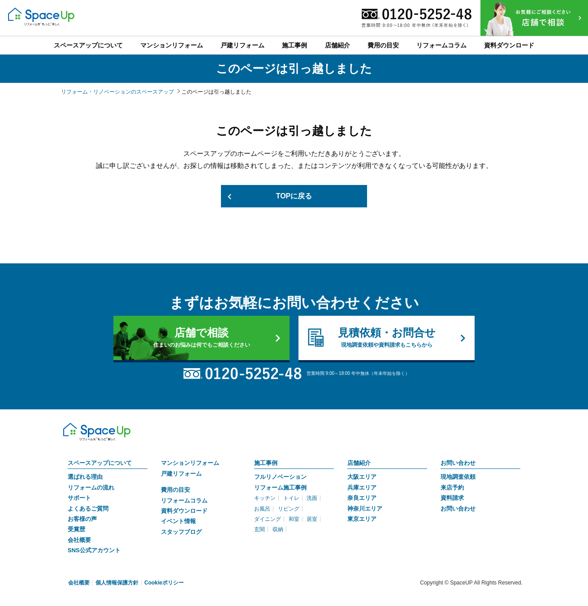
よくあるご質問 (88, 508)
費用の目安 (175, 489)
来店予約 (452, 487)
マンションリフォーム (190, 463)
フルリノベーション (280, 476)
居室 (312, 519)
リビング (288, 509)
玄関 (259, 529)
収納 (277, 529)
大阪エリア (361, 476)
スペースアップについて (100, 463)
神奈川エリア (364, 508)
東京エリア (361, 519)
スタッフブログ (181, 532)
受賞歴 (76, 529)
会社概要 (79, 540)
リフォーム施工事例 (280, 487)
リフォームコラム (184, 500)
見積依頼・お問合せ (386, 338)
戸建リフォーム (181, 473)
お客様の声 (82, 519)
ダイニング (267, 519)
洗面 (312, 498)
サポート (79, 497)
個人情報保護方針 (116, 582)
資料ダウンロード (184, 510)
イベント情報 (178, 521)
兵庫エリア (361, 487)
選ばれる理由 (85, 476)
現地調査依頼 (458, 476)
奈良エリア (361, 497)
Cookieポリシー (164, 582)
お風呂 (262, 509)
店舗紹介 (359, 463)
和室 (294, 519)
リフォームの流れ (91, 487)
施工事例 (265, 463)
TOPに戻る (294, 196)
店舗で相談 (201, 338)
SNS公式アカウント (94, 550)
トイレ (291, 498)
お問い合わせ (458, 463)
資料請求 (452, 497)
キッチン (265, 498)
